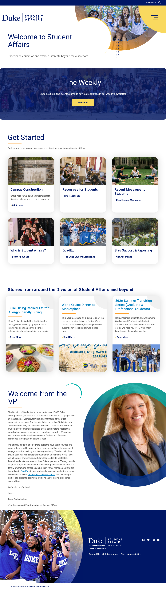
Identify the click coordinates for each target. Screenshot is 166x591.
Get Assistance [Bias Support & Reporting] (124, 256)
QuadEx (24, 471)
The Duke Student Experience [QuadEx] (79, 256)
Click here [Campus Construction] (17, 205)
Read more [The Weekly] (83, 102)
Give (123, 554)
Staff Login (151, 3)
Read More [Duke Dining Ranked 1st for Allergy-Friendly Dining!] (16, 337)
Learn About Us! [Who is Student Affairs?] (20, 256)
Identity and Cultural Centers (41, 474)
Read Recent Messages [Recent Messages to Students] (128, 200)
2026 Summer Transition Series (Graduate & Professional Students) (133, 305)
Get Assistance (110, 554)
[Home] (22, 18)
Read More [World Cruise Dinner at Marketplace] (69, 337)
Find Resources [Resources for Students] (72, 196)
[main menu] (154, 17)
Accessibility (134, 554)
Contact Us (94, 554)
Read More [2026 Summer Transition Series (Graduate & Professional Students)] (122, 337)
